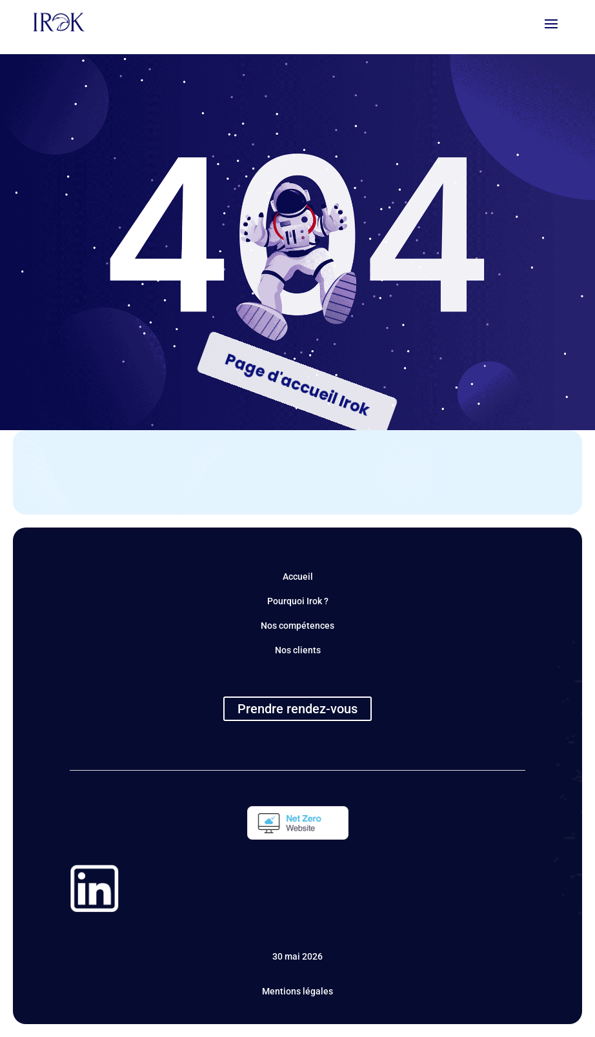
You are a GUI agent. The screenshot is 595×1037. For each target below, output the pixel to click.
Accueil (298, 576)
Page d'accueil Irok (297, 384)
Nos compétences (297, 625)
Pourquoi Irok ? (297, 601)
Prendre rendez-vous (297, 708)
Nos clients (298, 650)
